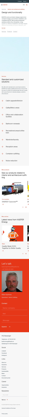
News (3, 373)
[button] (27, 5)
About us (4, 362)
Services (4, 367)
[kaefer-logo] (4, 5)
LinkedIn (4, 351)
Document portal (6, 378)
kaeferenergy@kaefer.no (8, 341)
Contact (4, 375)
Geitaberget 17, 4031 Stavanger (9, 343)
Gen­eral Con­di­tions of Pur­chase (9, 408)
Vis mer (3, 28)
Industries (4, 364)
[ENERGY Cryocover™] (12, 192)
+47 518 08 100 (11, 339)
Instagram (4, 355)
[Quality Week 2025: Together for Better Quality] (12, 237)
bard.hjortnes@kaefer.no (10, 267)
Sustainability (5, 371)
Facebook (4, 353)
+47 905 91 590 (7, 269)
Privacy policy (5, 413)
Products (4, 369)
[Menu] (24, 5)
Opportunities (5, 385)
